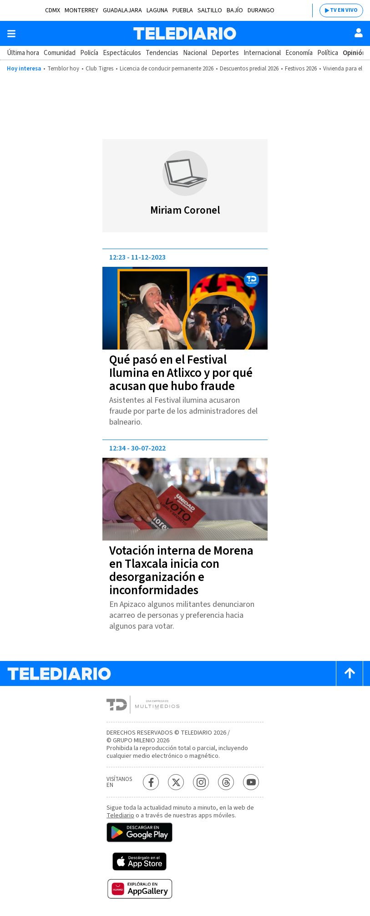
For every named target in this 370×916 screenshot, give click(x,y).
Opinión (354, 53)
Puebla (182, 10)
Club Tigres (99, 69)
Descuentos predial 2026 (249, 69)
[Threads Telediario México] (226, 782)
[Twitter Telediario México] (176, 782)
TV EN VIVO (344, 10)
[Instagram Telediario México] (201, 782)
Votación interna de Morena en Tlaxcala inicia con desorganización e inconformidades (181, 570)
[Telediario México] (184, 33)
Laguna (157, 10)
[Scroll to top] (349, 673)
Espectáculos (122, 53)
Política (327, 53)
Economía (299, 53)
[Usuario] (358, 32)
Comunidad (60, 53)
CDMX (52, 10)
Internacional (262, 53)
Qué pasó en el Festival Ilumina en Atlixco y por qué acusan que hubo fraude (181, 373)
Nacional (195, 53)
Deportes (225, 53)
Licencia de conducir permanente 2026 (166, 69)
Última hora (23, 53)
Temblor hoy (63, 69)
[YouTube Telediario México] (251, 782)
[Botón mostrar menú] (11, 33)
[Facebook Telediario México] (151, 782)
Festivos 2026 (301, 69)
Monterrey (81, 10)
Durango (261, 10)
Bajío (235, 10)
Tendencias (162, 53)
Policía (89, 53)
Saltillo (210, 10)
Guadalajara (122, 10)
